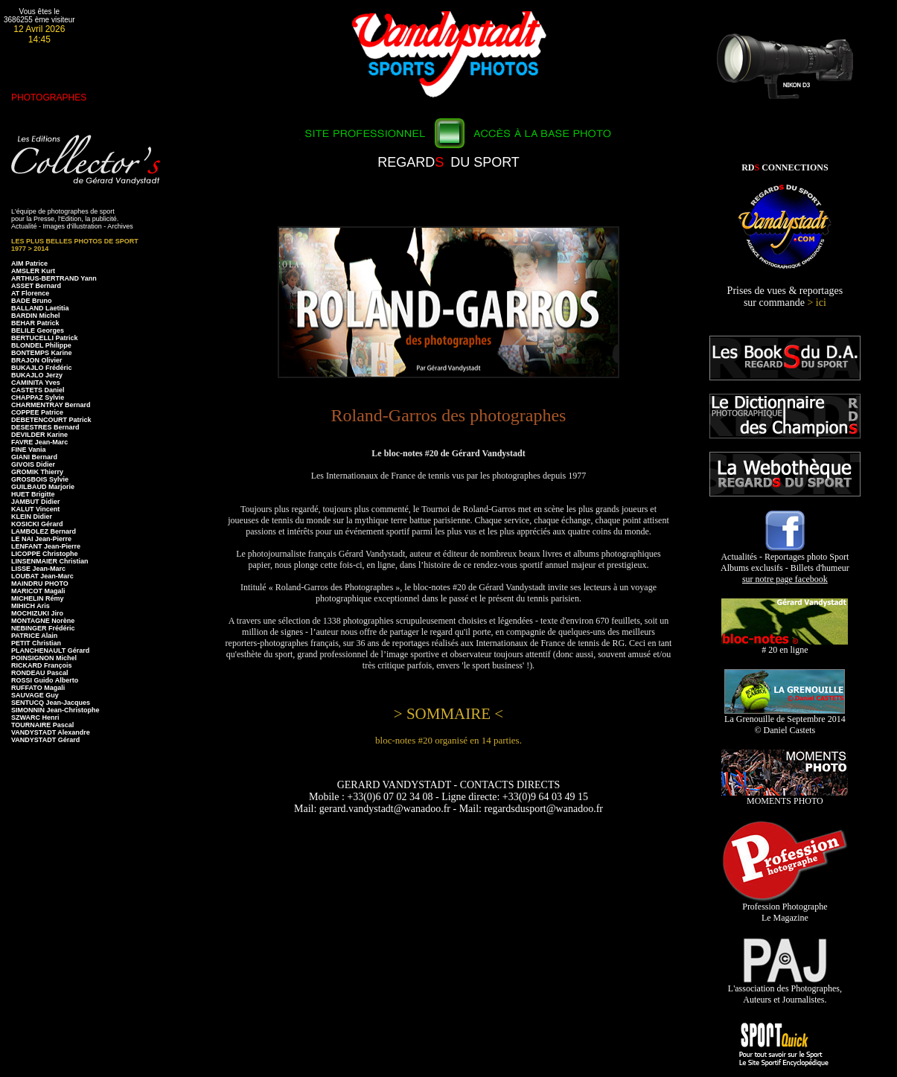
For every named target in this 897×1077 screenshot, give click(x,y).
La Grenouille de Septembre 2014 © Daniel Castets (785, 720)
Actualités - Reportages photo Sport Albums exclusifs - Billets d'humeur (785, 563)
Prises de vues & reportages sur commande (785, 296)
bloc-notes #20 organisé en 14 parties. (448, 740)
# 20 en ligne (784, 645)
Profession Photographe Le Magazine (785, 908)
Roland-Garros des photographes (448, 415)
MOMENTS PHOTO (784, 796)
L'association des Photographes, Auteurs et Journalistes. (785, 990)
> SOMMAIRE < (448, 714)
